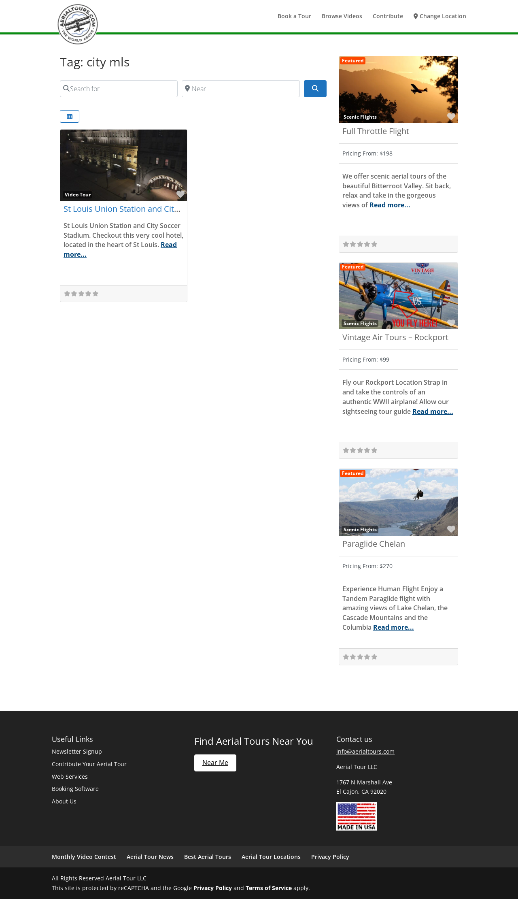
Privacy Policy (330, 857)
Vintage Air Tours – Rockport (395, 337)
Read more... (389, 204)
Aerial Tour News (150, 857)
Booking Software (75, 788)
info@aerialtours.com (365, 751)
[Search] (315, 88)
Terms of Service (269, 888)
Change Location (440, 16)
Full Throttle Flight (375, 131)
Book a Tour (294, 16)
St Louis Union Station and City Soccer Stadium (151, 208)
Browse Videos (342, 16)
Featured (353, 60)
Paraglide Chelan (373, 543)
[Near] (240, 88)
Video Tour (78, 194)
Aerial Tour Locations (271, 857)
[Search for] (119, 88)
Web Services (70, 776)
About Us (64, 801)
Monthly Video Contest (84, 857)
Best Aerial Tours (207, 857)
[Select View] (69, 116)
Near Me (215, 762)
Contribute (388, 16)
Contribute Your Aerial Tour (89, 764)
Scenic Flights (360, 116)
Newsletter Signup (77, 751)
